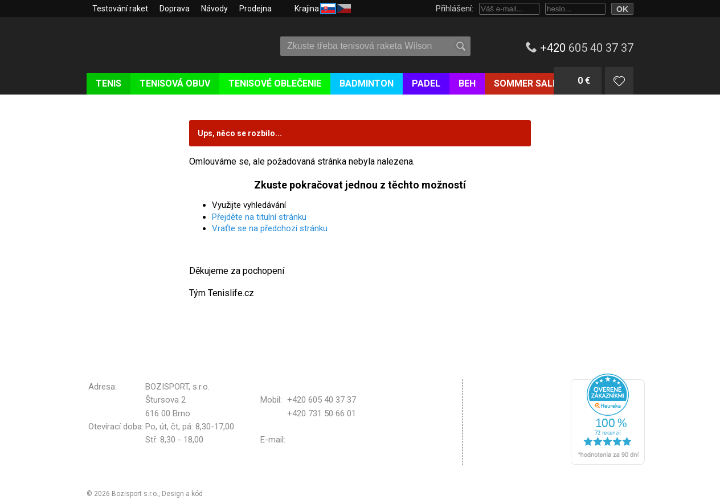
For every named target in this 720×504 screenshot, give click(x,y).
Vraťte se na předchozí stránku (270, 228)
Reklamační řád (508, 406)
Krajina (322, 8)
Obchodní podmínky (517, 386)
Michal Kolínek (227, 494)
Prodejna (255, 8)
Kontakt (494, 438)
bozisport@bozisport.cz (332, 440)
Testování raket (120, 8)
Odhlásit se (501, 458)
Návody (214, 8)
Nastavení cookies (514, 424)
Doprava (174, 8)
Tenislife (153, 42)
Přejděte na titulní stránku (259, 217)
